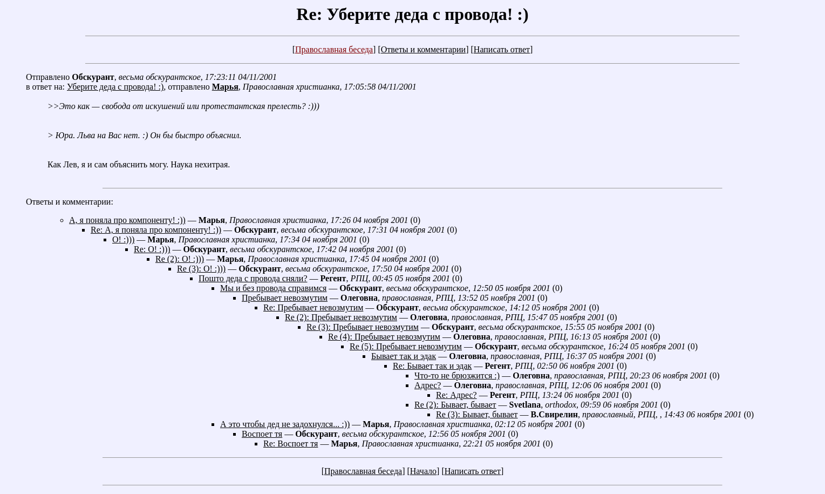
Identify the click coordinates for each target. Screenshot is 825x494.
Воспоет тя (262, 433)
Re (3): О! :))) (201, 268)
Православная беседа (334, 49)
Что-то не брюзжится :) (457, 375)
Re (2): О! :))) (179, 258)
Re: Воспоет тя (290, 443)
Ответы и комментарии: (69, 201)
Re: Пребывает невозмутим (313, 307)
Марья (225, 86)
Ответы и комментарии (423, 49)
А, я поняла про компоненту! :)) (127, 220)
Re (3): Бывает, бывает (477, 414)
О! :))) (123, 239)
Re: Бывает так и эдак (432, 365)
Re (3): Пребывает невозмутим (362, 326)
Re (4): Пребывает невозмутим (384, 336)
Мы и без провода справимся (273, 288)
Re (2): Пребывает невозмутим (341, 317)
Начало (423, 471)
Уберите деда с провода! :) (115, 86)
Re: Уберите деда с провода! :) (412, 14)
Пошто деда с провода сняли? (253, 278)
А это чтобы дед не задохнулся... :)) (285, 424)
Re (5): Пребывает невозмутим (406, 346)
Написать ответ (502, 49)
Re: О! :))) (152, 249)
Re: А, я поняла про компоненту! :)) (156, 229)
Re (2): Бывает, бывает (455, 404)
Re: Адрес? (456, 395)
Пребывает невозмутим (285, 297)
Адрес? (427, 385)
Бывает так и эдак (403, 356)
